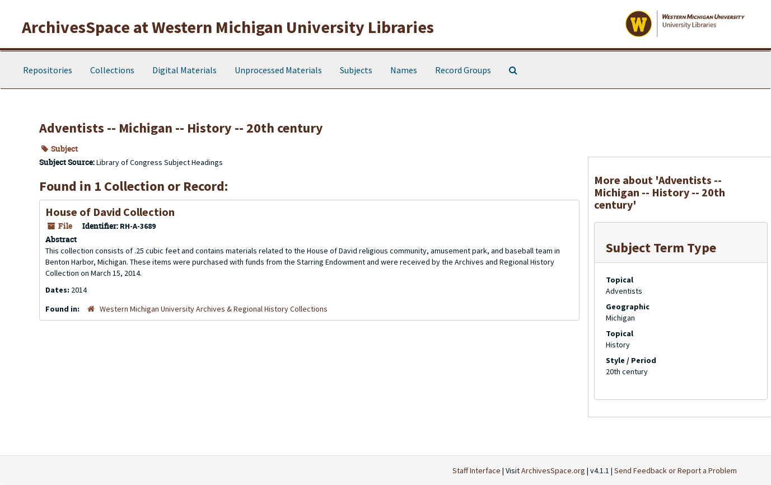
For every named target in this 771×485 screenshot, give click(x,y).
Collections (112, 70)
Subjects (356, 70)
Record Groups (463, 70)
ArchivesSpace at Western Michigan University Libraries (228, 26)
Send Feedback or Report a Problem (675, 470)
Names (403, 70)
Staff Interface (476, 470)
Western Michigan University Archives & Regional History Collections (214, 309)
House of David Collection (110, 212)
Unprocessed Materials (278, 70)
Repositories (47, 70)
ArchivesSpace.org (553, 470)
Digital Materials (184, 70)
